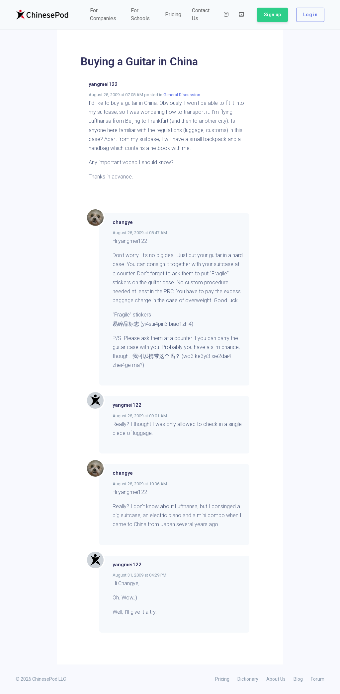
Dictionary (247, 679)
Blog (298, 679)
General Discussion (181, 94)
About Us (276, 679)
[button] (105, 14)
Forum (317, 679)
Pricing (222, 679)
